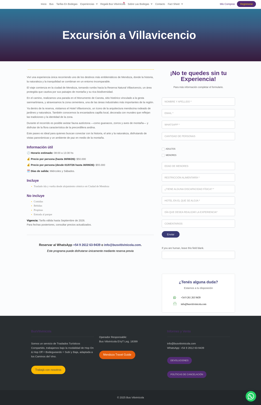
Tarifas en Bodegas (65, 4)
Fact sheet (174, 4)
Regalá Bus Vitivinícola (111, 4)
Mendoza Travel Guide (117, 354)
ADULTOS (168, 149)
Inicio (43, 4)
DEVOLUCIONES (179, 360)
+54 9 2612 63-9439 (86, 245)
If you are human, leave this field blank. (183, 248)
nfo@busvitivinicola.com (182, 343)
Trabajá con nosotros (48, 369)
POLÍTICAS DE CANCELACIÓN (187, 374)
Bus (50, 4)
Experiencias (87, 4)
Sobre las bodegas (139, 4)
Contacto (159, 4)
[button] (251, 396)
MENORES (169, 155)
